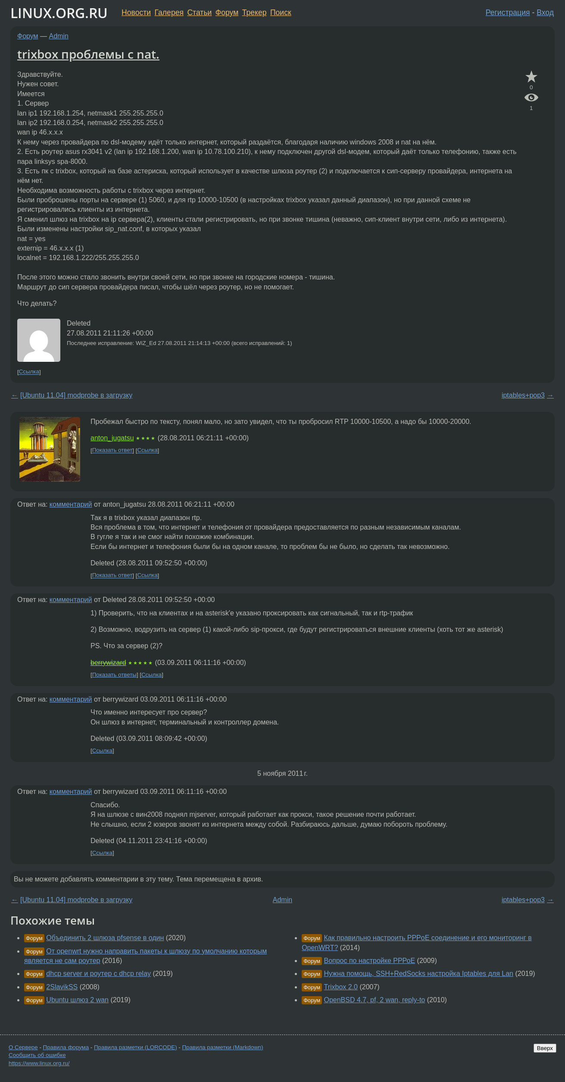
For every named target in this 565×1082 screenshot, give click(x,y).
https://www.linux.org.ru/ (39, 1063)
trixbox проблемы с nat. (88, 54)
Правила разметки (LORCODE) (135, 1047)
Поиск (280, 12)
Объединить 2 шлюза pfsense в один (105, 937)
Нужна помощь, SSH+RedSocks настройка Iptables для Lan (418, 973)
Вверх (545, 1048)
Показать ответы (114, 674)
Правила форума (66, 1047)
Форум (226, 12)
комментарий (71, 504)
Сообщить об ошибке (37, 1055)
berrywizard (108, 662)
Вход (545, 12)
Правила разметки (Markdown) (222, 1047)
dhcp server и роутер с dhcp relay (98, 973)
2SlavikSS (62, 987)
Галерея (169, 12)
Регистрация (508, 12)
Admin (59, 36)
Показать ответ (112, 450)
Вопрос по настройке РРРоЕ (369, 960)
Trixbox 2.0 (341, 987)
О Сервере (23, 1047)
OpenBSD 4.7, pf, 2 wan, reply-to (374, 1000)
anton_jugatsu (112, 438)
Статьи (199, 12)
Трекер (254, 12)
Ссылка (29, 372)
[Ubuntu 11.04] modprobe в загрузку (76, 395)
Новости (136, 12)
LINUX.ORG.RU (59, 12)
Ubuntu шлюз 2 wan (77, 1000)
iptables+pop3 (523, 395)
